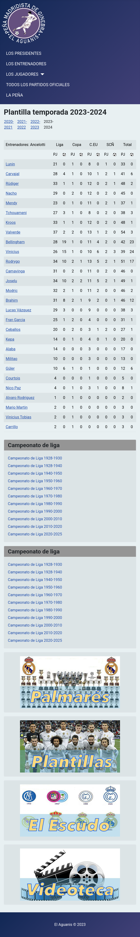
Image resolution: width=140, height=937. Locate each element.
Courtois (13, 378)
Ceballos (13, 329)
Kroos (11, 222)
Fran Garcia (15, 320)
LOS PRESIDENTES (23, 53)
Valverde (13, 232)
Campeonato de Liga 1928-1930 (35, 458)
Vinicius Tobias (18, 417)
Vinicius (12, 251)
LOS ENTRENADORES (26, 63)
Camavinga (15, 271)
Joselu (11, 281)
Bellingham (15, 242)
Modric (12, 290)
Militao (11, 358)
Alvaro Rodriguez (20, 397)
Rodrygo (13, 261)
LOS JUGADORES (22, 74)
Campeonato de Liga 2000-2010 (35, 519)
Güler (10, 368)
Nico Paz (13, 388)
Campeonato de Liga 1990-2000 (35, 511)
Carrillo (12, 427)
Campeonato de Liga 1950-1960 (35, 481)
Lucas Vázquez (18, 310)
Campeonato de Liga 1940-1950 (35, 473)
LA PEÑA (14, 95)
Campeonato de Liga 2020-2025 (35, 534)
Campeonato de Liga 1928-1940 (35, 466)
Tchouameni (16, 213)
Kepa (10, 339)
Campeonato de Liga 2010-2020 (35, 526)
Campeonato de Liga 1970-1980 (35, 496)
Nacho (11, 193)
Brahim (12, 300)
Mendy (11, 203)
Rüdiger (12, 183)
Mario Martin (17, 407)
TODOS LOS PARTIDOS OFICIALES (38, 84)
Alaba (10, 349)
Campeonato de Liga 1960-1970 (35, 488)
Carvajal (12, 174)
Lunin (10, 164)
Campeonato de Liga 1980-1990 (35, 503)
